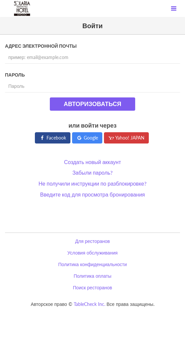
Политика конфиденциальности (92, 264)
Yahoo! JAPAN (126, 138)
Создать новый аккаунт (92, 162)
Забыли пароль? (92, 172)
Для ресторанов (92, 241)
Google (87, 138)
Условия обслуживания (92, 253)
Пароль (15, 75)
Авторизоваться (92, 103)
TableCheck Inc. (89, 304)
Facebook (52, 138)
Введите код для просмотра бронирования (92, 194)
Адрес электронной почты (41, 46)
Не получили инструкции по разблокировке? (92, 183)
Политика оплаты (92, 276)
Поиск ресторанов (92, 287)
